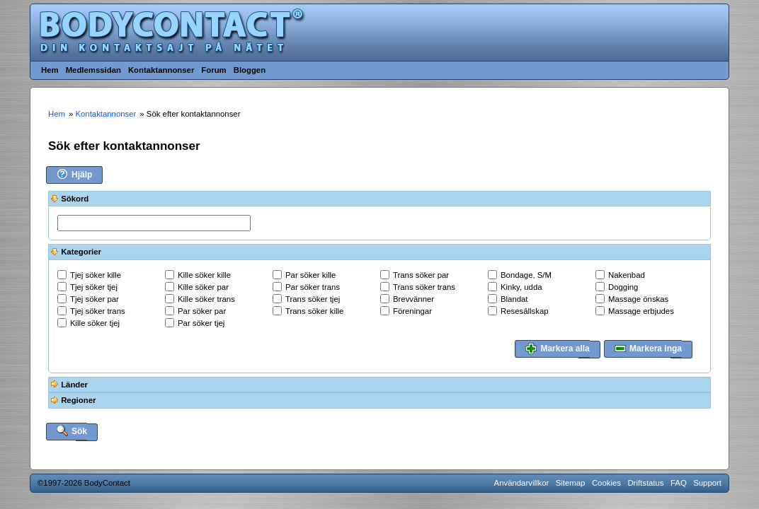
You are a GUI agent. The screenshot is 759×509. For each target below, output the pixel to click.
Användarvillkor (521, 483)
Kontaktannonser (161, 70)
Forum (213, 70)
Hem (50, 70)
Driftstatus (645, 483)
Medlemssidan (93, 70)
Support (707, 483)
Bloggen (250, 70)
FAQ (678, 483)
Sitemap (571, 483)
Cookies (606, 483)
